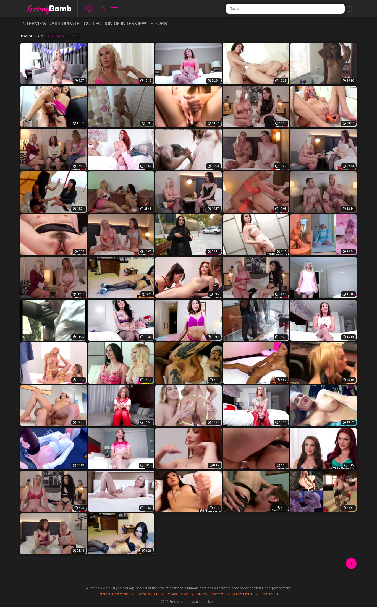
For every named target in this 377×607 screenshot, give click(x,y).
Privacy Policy (177, 594)
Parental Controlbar (113, 594)
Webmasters (242, 594)
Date (73, 36)
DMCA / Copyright (210, 594)
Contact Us (270, 594)
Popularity (56, 36)
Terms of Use (147, 594)
